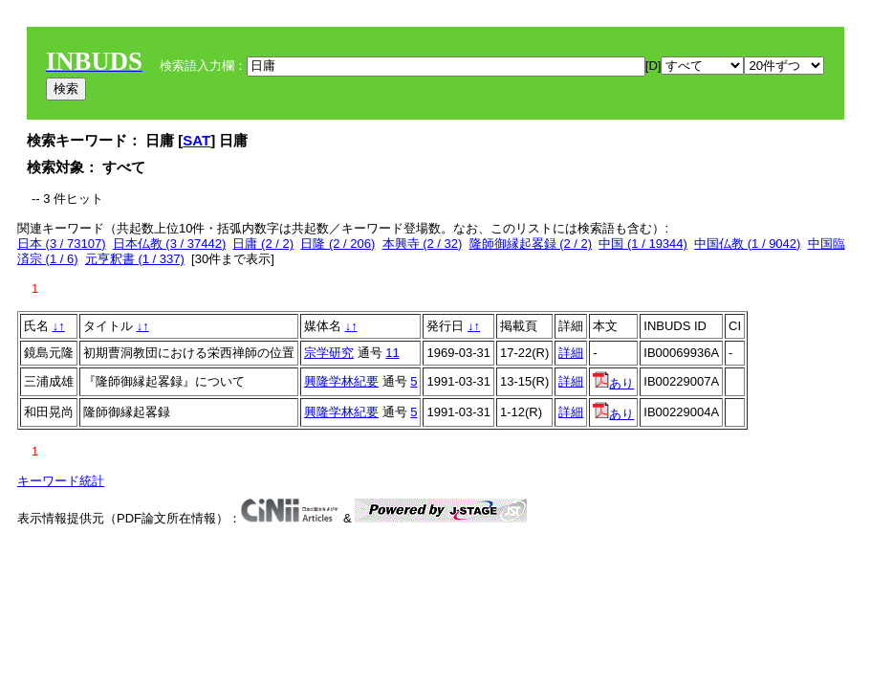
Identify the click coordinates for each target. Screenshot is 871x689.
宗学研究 (329, 352)
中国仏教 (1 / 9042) (747, 243)
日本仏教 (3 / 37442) (170, 243)
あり (613, 383)
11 (392, 352)
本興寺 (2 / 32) (422, 243)
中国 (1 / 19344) (643, 243)
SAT (196, 140)
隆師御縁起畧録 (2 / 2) (531, 243)
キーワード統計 (60, 481)
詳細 (570, 352)
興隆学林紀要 (341, 381)
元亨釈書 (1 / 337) (135, 259)
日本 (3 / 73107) (61, 243)
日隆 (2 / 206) (337, 243)
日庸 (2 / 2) (263, 243)
